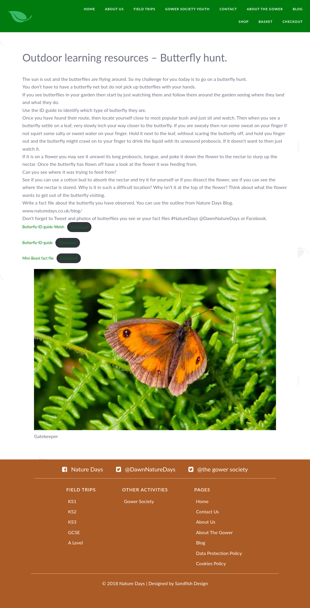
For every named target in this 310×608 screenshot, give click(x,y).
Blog (200, 542)
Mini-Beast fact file (38, 258)
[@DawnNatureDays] (146, 469)
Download (79, 227)
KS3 (72, 521)
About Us (205, 521)
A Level (75, 542)
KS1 (72, 501)
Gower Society (139, 501)
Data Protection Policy (219, 553)
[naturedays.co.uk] (20, 16)
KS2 (72, 511)
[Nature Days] (82, 469)
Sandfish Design (191, 583)
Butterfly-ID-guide (37, 242)
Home (202, 501)
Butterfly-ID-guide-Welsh (43, 227)
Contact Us (207, 511)
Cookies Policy (211, 563)
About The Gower (214, 532)
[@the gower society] (218, 469)
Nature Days (132, 583)
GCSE (74, 532)
